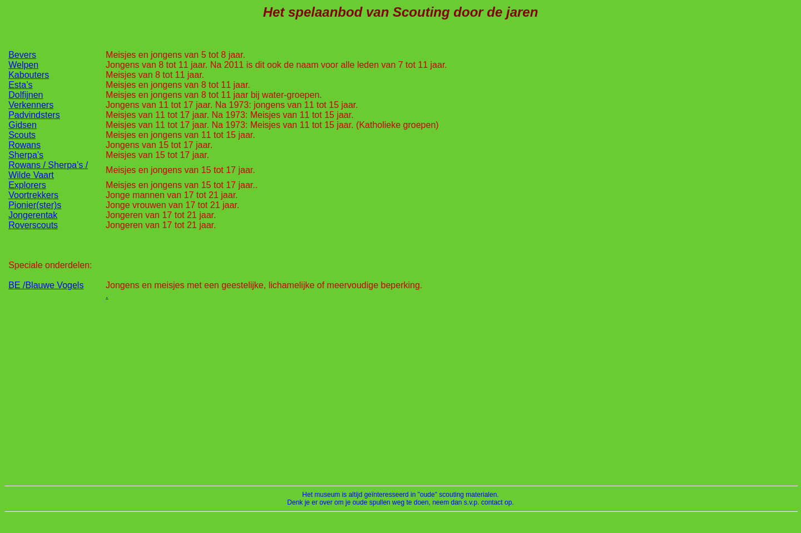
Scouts (22, 135)
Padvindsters (34, 115)
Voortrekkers (33, 195)
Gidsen (22, 125)
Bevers (22, 55)
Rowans (24, 145)
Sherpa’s (25, 155)
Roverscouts (33, 225)
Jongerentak (32, 215)
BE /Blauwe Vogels (45, 285)
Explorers (27, 185)
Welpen (23, 65)
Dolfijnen (25, 95)
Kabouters (28, 75)
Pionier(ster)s (34, 205)
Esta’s (20, 85)
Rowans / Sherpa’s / (48, 165)
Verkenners (30, 105)
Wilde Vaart (31, 175)
